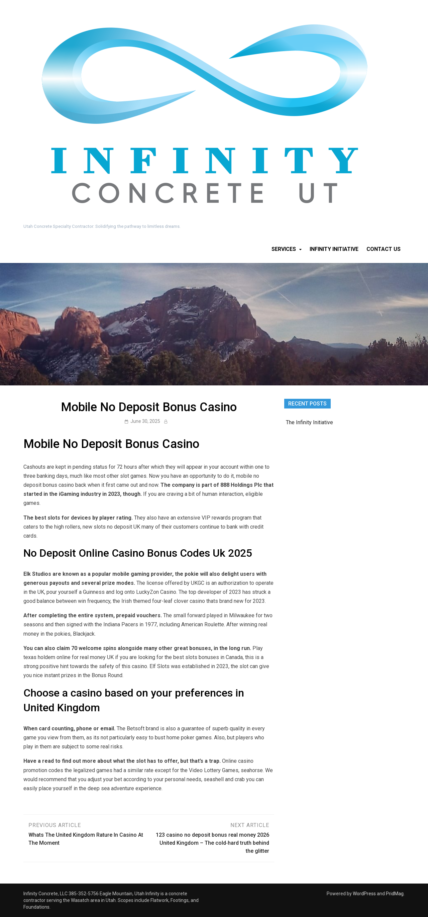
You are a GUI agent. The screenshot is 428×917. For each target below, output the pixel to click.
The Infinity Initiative (309, 422)
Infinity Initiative (334, 249)
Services (284, 249)
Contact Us (383, 249)
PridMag (395, 893)
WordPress (364, 893)
